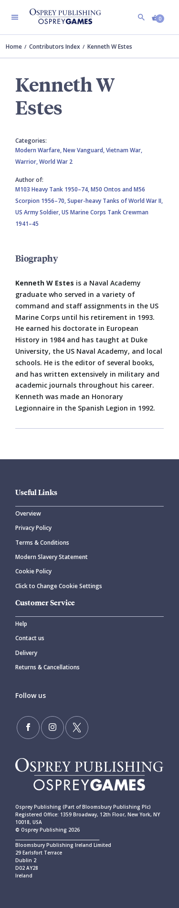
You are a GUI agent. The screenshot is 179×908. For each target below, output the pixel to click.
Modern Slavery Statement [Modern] (51, 557)
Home (14, 46)
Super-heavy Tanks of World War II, (115, 201)
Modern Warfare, (39, 150)
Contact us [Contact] (29, 638)
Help (21, 624)
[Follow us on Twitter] (76, 727)
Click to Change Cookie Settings (58, 586)
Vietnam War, (124, 150)
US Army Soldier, (38, 212)
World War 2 (56, 162)
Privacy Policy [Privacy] (33, 528)
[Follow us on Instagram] (52, 727)
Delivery (26, 653)
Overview (28, 513)
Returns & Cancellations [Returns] (47, 667)
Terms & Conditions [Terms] (42, 542)
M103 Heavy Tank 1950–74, (53, 189)
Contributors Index (54, 46)
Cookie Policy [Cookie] (33, 571)
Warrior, (27, 162)
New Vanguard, (84, 150)
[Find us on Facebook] (28, 727)
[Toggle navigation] (15, 17)
